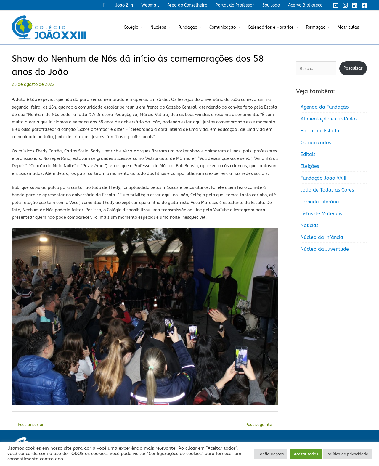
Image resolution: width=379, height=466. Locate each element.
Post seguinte (261, 424)
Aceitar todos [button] (306, 454)
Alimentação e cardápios (329, 119)
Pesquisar (353, 68)
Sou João (271, 5)
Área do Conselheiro (187, 5)
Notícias (309, 225)
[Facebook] (364, 5)
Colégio (131, 27)
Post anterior (28, 424)
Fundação (187, 27)
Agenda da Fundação (325, 107)
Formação (315, 27)
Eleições (310, 166)
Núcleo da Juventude (325, 249)
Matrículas (348, 27)
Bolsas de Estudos (321, 131)
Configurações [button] (271, 454)
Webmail (150, 5)
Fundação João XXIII (323, 178)
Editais (308, 154)
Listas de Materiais (321, 213)
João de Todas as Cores (327, 190)
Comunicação (222, 27)
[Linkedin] (355, 5)
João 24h (124, 5)
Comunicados (316, 142)
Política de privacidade (347, 454)
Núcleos (158, 27)
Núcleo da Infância (322, 237)
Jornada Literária (320, 202)
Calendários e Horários (271, 27)
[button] (104, 5)
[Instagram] (345, 5)
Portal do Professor (235, 5)
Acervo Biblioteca (305, 5)
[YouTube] (336, 5)
